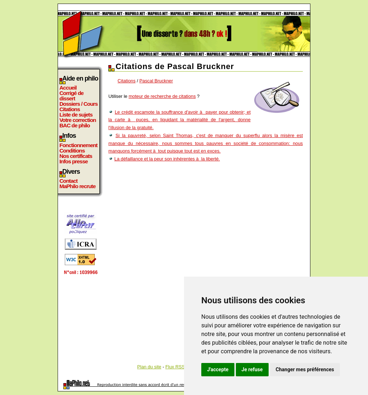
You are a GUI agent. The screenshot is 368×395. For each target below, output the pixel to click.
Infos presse (73, 161)
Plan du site (149, 366)
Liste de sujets (76, 114)
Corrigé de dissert (71, 95)
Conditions (72, 150)
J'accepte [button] (218, 369)
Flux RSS (175, 366)
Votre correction (77, 120)
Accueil (68, 87)
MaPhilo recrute (77, 186)
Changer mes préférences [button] (305, 369)
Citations (69, 109)
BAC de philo (74, 125)
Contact (68, 180)
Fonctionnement (78, 145)
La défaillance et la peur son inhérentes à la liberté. (167, 159)
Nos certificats (75, 156)
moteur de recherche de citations (162, 96)
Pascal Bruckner (156, 80)
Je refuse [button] (252, 369)
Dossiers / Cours (78, 103)
